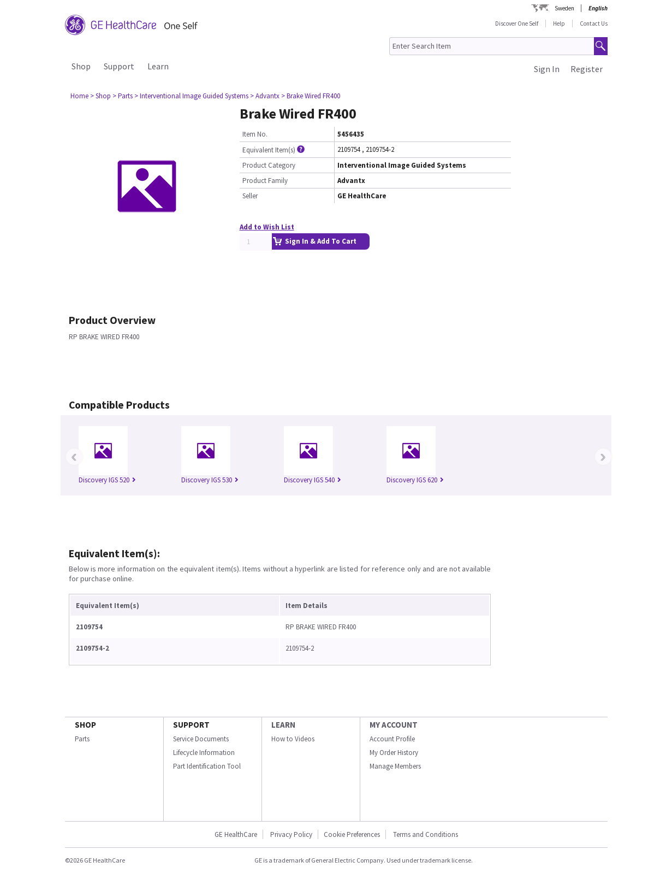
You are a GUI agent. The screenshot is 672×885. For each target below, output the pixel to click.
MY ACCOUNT (394, 724)
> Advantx (264, 96)
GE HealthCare (236, 834)
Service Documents (201, 739)
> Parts (122, 96)
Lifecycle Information (204, 752)
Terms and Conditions (425, 834)
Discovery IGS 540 (312, 480)
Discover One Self (516, 23)
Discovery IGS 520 (107, 480)
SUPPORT (191, 724)
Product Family (265, 180)
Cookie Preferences (352, 834)
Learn (158, 66)
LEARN (283, 724)
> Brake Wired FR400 (310, 96)
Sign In (547, 68)
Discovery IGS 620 (415, 480)
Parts (82, 739)
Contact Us (594, 23)
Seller (250, 195)
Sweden (564, 8)
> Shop (100, 96)
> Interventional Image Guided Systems (191, 96)
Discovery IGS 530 (210, 480)
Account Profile (392, 739)
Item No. (254, 134)
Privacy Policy (290, 834)
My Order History (394, 752)
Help (559, 23)
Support (119, 66)
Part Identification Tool (207, 766)
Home (79, 96)
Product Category (268, 165)
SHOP (85, 724)
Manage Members (395, 766)
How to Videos (292, 739)
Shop (81, 66)
